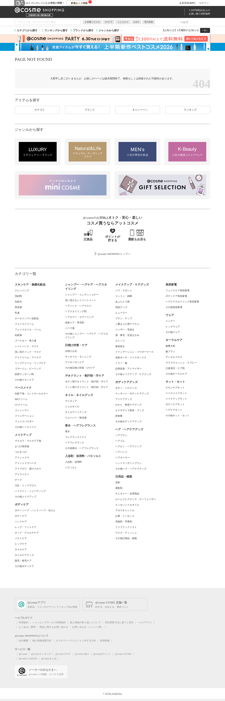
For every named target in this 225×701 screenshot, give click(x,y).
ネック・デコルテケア (27, 532)
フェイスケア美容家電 (177, 290)
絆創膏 (118, 415)
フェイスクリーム (24, 324)
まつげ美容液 (22, 446)
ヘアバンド (121, 452)
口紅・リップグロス (25, 485)
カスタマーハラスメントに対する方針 (75, 640)
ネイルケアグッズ (24, 555)
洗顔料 (18, 296)
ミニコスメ (122, 22)
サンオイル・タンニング (78, 356)
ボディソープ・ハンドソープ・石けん (35, 510)
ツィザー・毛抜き (124, 329)
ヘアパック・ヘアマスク (78, 305)
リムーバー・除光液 (76, 417)
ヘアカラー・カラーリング (79, 317)
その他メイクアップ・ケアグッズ (133, 374)
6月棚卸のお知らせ (188, 30)
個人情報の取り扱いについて (85, 622)
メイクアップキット (176, 398)
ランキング (188, 110)
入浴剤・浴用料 (73, 462)
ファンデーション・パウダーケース (134, 351)
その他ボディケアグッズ (128, 421)
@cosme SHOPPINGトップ (113, 253)
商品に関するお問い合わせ (53, 627)
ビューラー (121, 312)
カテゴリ (37, 110)
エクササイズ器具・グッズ (129, 410)
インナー (170, 321)
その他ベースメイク (25, 427)
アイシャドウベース (25, 463)
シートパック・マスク (27, 346)
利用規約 (23, 622)
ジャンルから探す (109, 30)
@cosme (23, 654)
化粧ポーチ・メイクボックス (130, 357)
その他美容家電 (174, 307)
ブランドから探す (83, 30)
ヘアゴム (120, 440)
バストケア (21, 538)
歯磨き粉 (170, 346)
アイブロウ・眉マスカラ (28, 468)
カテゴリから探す (27, 30)
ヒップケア (21, 543)
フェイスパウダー (24, 421)
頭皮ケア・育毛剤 (74, 322)
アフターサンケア (74, 362)
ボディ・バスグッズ (126, 388)
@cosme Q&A (82, 654)
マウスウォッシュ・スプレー (181, 362)
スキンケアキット (175, 387)
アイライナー (22, 474)
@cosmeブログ (63, 654)
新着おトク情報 (81, 2)
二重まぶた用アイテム (127, 324)
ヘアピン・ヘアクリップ (128, 446)
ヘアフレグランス (74, 442)
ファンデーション (24, 415)
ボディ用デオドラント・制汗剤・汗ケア (86, 381)
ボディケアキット (175, 404)
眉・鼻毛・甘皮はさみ (127, 335)
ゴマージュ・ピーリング (28, 368)
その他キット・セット (177, 415)
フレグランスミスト (76, 437)
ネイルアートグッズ (76, 412)
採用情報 (105, 640)
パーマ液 (70, 328)
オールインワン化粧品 (27, 318)
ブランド (87, 110)
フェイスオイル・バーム (28, 329)
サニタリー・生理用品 (127, 493)
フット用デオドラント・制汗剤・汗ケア (86, 387)
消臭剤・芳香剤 (123, 521)
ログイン (204, 3)
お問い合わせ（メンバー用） (87, 627)
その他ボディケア (24, 566)
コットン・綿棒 (123, 296)
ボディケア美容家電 (176, 296)
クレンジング (22, 290)
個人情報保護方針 (41, 640)
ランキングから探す (56, 30)
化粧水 (18, 301)
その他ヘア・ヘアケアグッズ (130, 468)
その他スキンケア (24, 379)
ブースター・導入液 (25, 340)
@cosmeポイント (102, 654)
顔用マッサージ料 (24, 374)
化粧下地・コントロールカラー (31, 393)
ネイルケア (21, 549)
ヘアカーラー (122, 457)
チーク (18, 479)
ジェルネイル (72, 406)
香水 (67, 431)
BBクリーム (21, 399)
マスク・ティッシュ (126, 532)
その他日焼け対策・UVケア (80, 367)
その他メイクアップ (25, 496)
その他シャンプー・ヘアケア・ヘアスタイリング (86, 335)
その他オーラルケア (176, 373)
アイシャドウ (22, 457)
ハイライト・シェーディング (30, 491)
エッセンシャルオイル (127, 504)
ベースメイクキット (176, 393)
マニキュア (71, 401)
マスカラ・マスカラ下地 (28, 440)
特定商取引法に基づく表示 (119, 622)
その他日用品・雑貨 (126, 538)
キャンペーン (137, 110)
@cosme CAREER (28, 658)
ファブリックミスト (126, 527)
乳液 (17, 312)
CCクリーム (21, 404)
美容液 (18, 307)
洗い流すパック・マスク (28, 351)
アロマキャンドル (124, 510)
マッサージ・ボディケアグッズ (132, 393)
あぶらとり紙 (122, 301)
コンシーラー (22, 410)
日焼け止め (71, 351)
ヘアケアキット (174, 410)
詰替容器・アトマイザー (128, 368)
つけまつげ (21, 452)
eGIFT (136, 22)
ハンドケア (21, 521)
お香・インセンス (124, 516)
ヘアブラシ (121, 435)
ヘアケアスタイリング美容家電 (182, 301)
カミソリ (120, 340)
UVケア (108, 22)
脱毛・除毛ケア (23, 560)
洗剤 (117, 482)
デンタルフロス (174, 357)
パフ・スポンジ (123, 290)
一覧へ (205, 30)
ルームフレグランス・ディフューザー (135, 499)
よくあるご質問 (27, 627)
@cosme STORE (123, 654)
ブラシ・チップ (123, 318)
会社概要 (23, 640)
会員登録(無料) (187, 3)
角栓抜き (120, 346)
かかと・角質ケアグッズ (128, 404)
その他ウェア (173, 332)
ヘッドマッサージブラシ (128, 463)
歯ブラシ (170, 351)
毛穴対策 (148, 22)
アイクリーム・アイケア (28, 357)
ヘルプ (184, 22)
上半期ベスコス (92, 22)
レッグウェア (173, 326)
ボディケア (21, 516)
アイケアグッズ (123, 399)
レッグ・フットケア (25, 527)
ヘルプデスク (145, 622)
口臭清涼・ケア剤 (175, 368)
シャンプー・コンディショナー (82, 294)
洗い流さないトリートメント (80, 300)
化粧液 (18, 335)
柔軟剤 (118, 488)
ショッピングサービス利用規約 (49, 622)
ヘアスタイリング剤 (76, 311)
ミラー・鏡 (121, 363)
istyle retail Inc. (113, 693)
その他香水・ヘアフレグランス (82, 448)
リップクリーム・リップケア (30, 363)
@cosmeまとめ (49, 658)
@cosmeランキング (41, 654)
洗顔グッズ (121, 307)
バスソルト (71, 467)
